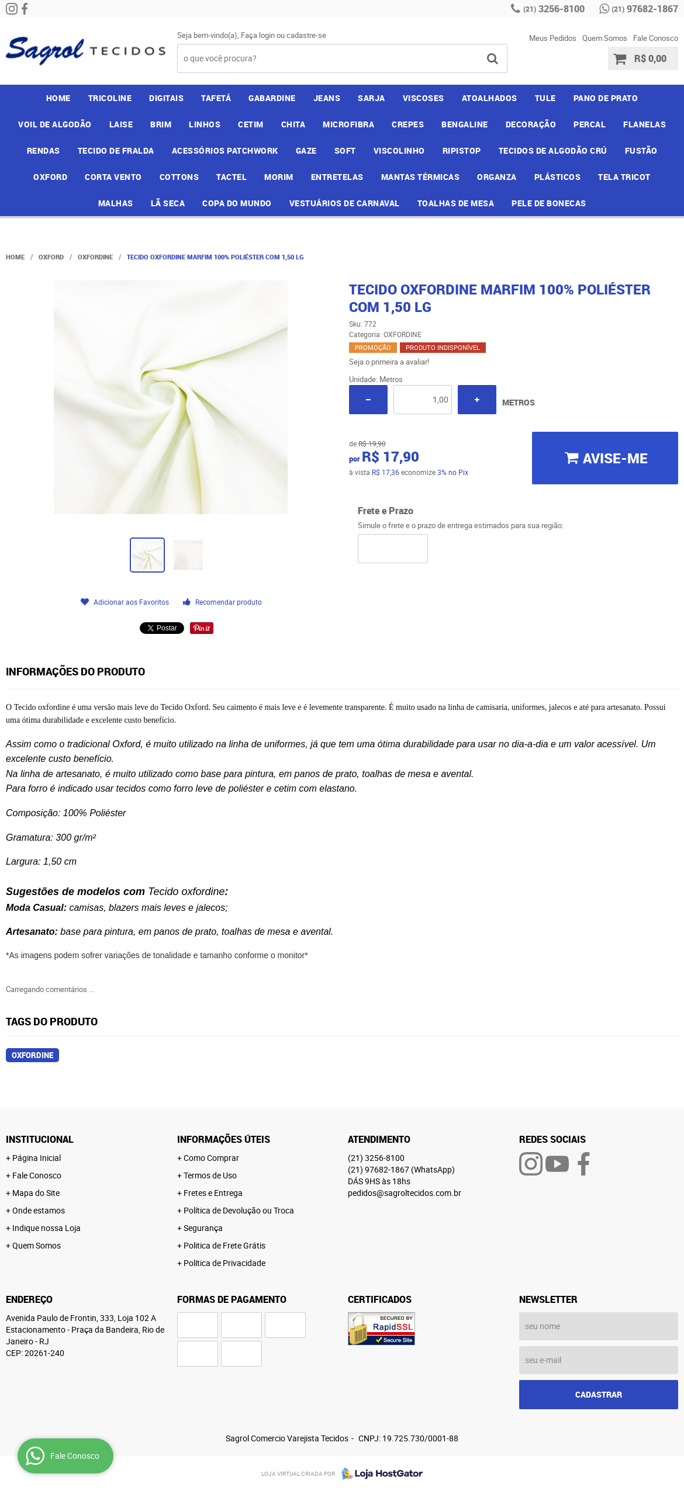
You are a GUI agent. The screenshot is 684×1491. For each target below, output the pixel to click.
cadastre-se (306, 35)
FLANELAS (644, 124)
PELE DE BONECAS (549, 203)
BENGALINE (464, 124)
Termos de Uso (210, 1175)
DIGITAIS (166, 97)
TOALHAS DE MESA (456, 203)
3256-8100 (554, 8)
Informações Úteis (223, 1139)
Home (58, 97)
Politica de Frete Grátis (224, 1245)
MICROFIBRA (348, 124)
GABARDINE (272, 97)
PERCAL (590, 124)
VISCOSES (423, 97)
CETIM (251, 124)
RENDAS (43, 150)
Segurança (203, 1227)
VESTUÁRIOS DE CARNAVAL (344, 203)
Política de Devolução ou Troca (239, 1210)
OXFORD (50, 176)
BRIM (160, 124)
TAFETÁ (216, 97)
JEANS (327, 97)
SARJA (371, 97)
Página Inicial (36, 1157)
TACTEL (231, 176)
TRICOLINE (110, 97)
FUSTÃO (641, 150)
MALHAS (115, 203)
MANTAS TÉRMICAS (420, 176)
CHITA (293, 124)
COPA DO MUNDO (237, 203)
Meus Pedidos (552, 38)
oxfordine (32, 1055)
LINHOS (204, 124)
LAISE (121, 124)
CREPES (408, 124)
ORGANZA (497, 176)
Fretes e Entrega (213, 1192)
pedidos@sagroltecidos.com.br (404, 1192)
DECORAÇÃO (531, 124)
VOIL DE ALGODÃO (55, 124)
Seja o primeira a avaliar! (389, 361)
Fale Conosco (655, 38)
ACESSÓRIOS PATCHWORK (225, 150)
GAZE (306, 150)
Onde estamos (38, 1210)
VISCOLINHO (399, 150)
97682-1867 (645, 8)
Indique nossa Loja (46, 1227)
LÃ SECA (168, 203)
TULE (545, 97)
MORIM (278, 176)
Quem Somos (604, 38)
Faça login (258, 35)
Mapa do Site (36, 1192)
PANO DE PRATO (606, 97)
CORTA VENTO (113, 176)
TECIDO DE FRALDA (116, 150)
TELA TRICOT (624, 176)
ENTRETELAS (337, 176)
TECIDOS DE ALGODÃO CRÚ (553, 150)
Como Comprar (211, 1157)
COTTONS (179, 176)
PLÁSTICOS (557, 176)
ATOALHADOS (489, 97)
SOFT (345, 150)
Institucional (40, 1139)
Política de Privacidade (224, 1262)
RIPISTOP (462, 150)
